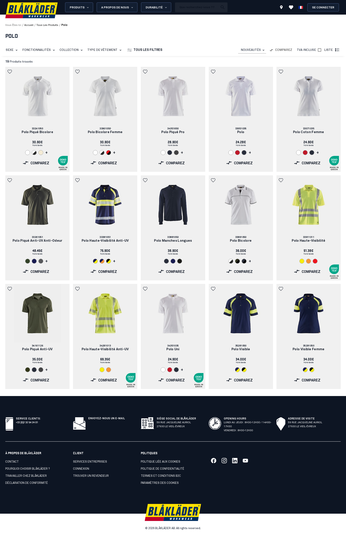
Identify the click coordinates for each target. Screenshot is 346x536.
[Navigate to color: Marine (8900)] (34, 261)
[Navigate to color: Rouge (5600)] (237, 152)
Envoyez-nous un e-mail (106, 418)
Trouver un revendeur (91, 476)
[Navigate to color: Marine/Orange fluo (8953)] (102, 261)
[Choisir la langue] (301, 7)
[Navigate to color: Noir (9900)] (179, 261)
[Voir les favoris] (291, 7)
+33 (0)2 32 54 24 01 (27, 422)
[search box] (196, 7)
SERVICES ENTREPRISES (90, 461)
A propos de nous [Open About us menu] (117, 7)
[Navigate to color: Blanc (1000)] (27, 152)
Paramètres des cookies (160, 483)
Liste (332, 50)
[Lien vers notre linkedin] (235, 460)
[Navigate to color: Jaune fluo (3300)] (301, 261)
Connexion (81, 468)
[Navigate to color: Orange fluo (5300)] (308, 261)
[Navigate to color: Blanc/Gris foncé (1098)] (34, 152)
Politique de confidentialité (162, 468)
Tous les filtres (144, 50)
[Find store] (281, 8)
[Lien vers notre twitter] (224, 460)
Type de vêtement (105, 50)
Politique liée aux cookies (160, 461)
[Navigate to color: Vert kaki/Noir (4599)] (237, 261)
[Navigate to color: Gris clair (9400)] (40, 261)
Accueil (28, 25)
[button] (10, 72)
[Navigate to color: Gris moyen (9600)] (176, 152)
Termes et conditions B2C (161, 476)
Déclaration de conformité (26, 483)
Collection (72, 50)
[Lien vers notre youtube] (245, 460)
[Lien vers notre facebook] (213, 460)
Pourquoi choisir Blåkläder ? (27, 468)
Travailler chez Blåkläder (26, 476)
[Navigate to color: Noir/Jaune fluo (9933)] (108, 261)
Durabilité (156, 7)
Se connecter (323, 7)
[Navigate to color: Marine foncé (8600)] (169, 152)
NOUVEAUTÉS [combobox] (251, 50)
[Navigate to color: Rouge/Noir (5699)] (108, 152)
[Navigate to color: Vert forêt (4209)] (27, 369)
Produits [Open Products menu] (79, 7)
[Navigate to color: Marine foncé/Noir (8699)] (244, 261)
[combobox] (252, 50)
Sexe (12, 50)
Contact (12, 461)
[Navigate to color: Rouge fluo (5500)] (315, 261)
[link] (37, 119)
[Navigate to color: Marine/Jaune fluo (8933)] (95, 261)
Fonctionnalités (39, 50)
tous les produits (47, 25)
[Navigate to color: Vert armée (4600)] (27, 261)
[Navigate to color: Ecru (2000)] (40, 152)
